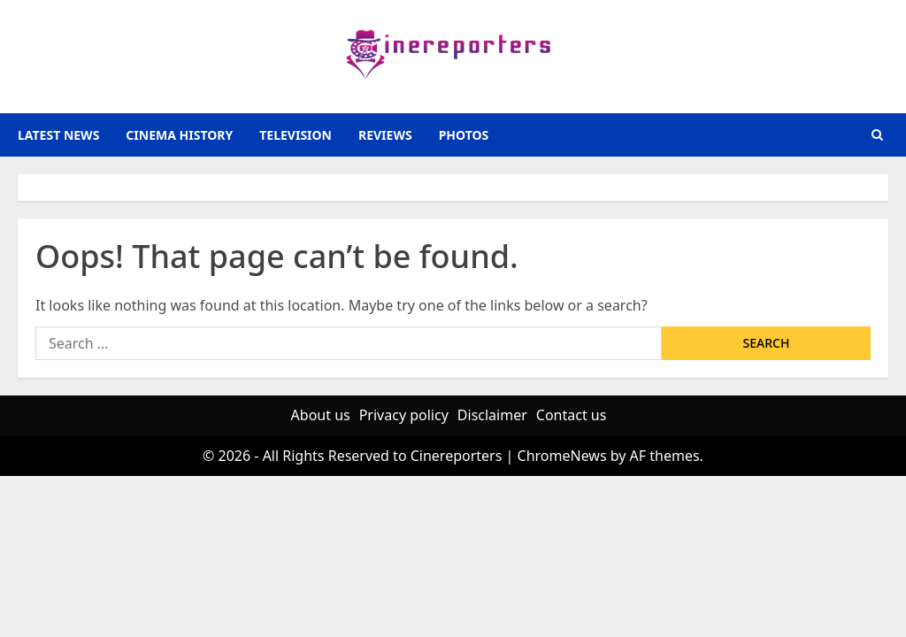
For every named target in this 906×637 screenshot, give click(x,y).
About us (320, 415)
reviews (385, 135)
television (295, 135)
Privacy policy (404, 415)
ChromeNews (562, 455)
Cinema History (179, 135)
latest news (58, 135)
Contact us (571, 415)
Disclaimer (492, 415)
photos (464, 135)
